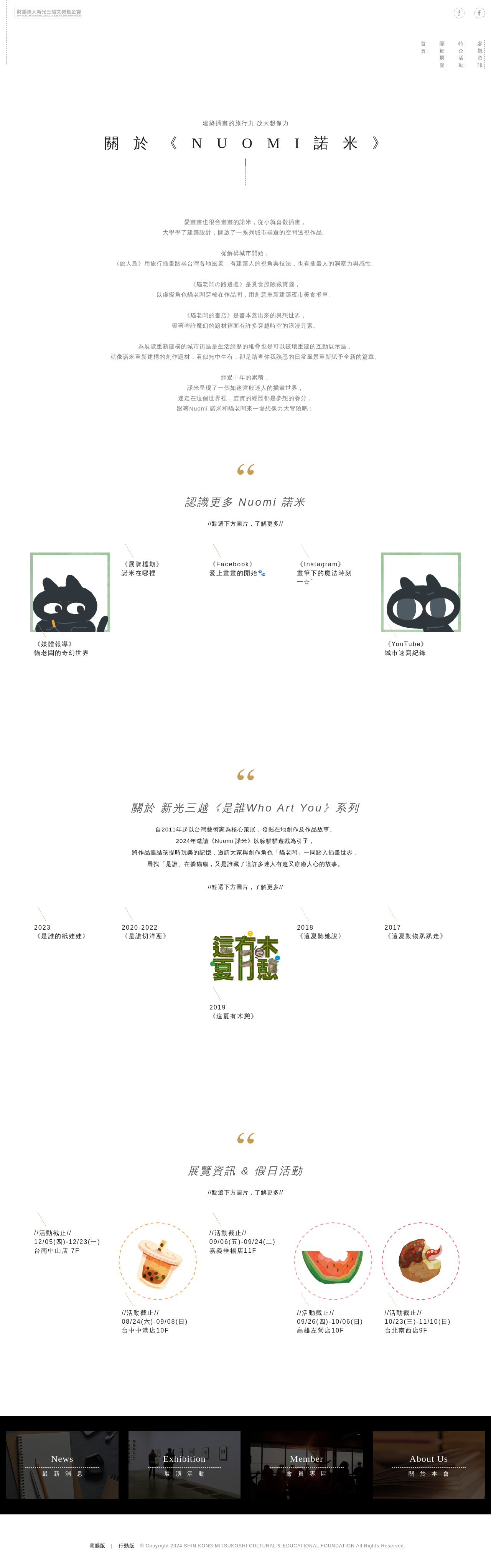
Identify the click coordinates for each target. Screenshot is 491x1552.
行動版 (127, 1546)
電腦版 (97, 1546)
